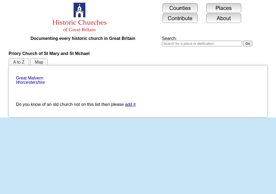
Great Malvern (30, 80)
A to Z (19, 62)
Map (39, 62)
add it (130, 104)
